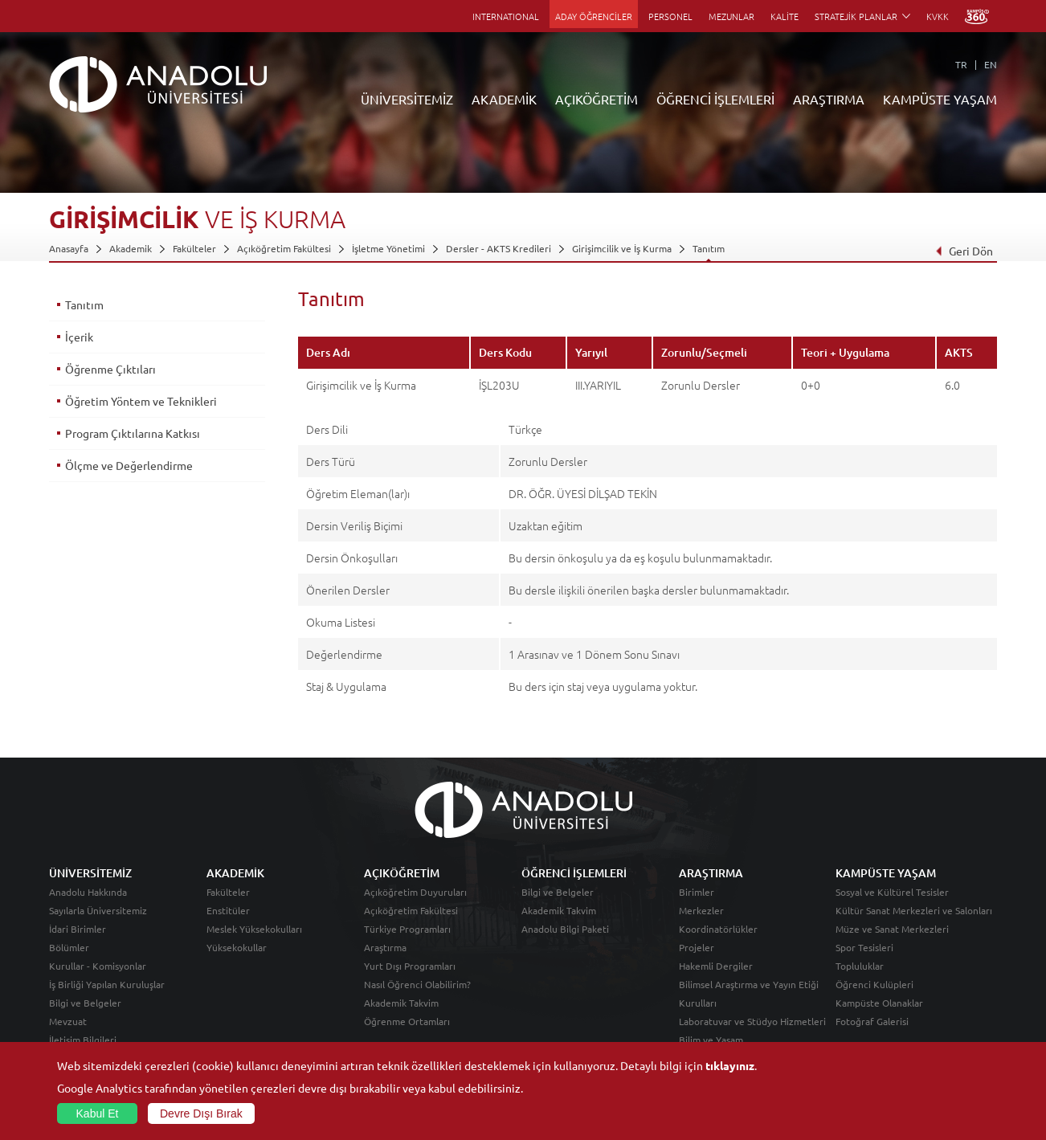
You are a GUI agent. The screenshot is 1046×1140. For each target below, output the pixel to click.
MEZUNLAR (731, 16)
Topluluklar (860, 965)
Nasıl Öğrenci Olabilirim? (417, 984)
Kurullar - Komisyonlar (97, 965)
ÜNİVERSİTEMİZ (407, 99)
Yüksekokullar (236, 947)
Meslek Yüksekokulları (254, 928)
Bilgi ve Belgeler (85, 1002)
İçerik (79, 336)
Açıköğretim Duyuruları (415, 891)
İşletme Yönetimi (388, 248)
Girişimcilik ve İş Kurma (622, 248)
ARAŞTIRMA (828, 99)
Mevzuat (68, 1021)
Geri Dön (964, 250)
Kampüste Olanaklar (879, 1002)
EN (990, 64)
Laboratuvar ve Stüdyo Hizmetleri (752, 1021)
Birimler (696, 891)
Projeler (696, 947)
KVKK (937, 16)
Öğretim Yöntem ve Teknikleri (141, 401)
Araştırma (385, 947)
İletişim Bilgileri (82, 1039)
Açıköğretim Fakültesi (284, 248)
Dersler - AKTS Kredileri (498, 248)
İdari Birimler (77, 928)
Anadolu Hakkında (88, 891)
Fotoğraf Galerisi (872, 1021)
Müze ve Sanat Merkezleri (892, 928)
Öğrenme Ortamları (407, 1021)
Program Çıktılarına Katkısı (132, 433)
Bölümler (69, 947)
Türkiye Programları (407, 928)
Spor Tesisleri (864, 947)
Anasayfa (68, 248)
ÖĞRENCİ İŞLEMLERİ (715, 99)
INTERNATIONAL (505, 16)
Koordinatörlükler (718, 928)
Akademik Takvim (401, 1002)
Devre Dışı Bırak (201, 1113)
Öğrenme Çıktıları (110, 369)
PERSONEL (670, 16)
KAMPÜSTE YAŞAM (940, 99)
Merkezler (701, 910)
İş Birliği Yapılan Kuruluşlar (107, 984)
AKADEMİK (504, 99)
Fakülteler (194, 248)
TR (961, 64)
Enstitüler (228, 910)
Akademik (130, 248)
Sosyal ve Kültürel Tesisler (892, 891)
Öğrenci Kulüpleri (874, 984)
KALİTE (784, 16)
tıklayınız (729, 1065)
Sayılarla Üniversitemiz (98, 910)
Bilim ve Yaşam (711, 1039)
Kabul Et (97, 1113)
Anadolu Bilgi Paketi (565, 928)
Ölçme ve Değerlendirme (129, 465)
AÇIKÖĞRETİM (596, 99)
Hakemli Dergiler (716, 965)
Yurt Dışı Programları (410, 965)
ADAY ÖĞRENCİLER (593, 16)
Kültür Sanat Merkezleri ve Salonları (914, 910)
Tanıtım (709, 248)
